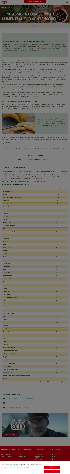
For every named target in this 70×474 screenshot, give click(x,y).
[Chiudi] (67, 467)
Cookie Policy (15, 464)
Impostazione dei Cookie (52, 464)
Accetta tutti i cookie (52, 471)
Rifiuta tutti (52, 467)
